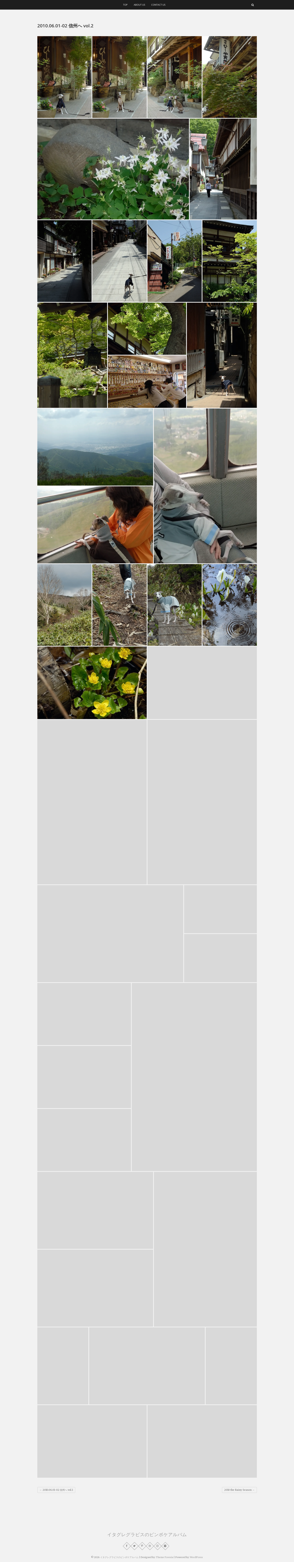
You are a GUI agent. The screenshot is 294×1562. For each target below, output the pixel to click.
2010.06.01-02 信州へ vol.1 (56, 1490)
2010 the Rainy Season (239, 1490)
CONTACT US (158, 4)
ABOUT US (139, 4)
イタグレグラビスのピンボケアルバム (147, 1534)
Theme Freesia (164, 1557)
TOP (125, 4)
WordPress (196, 1557)
